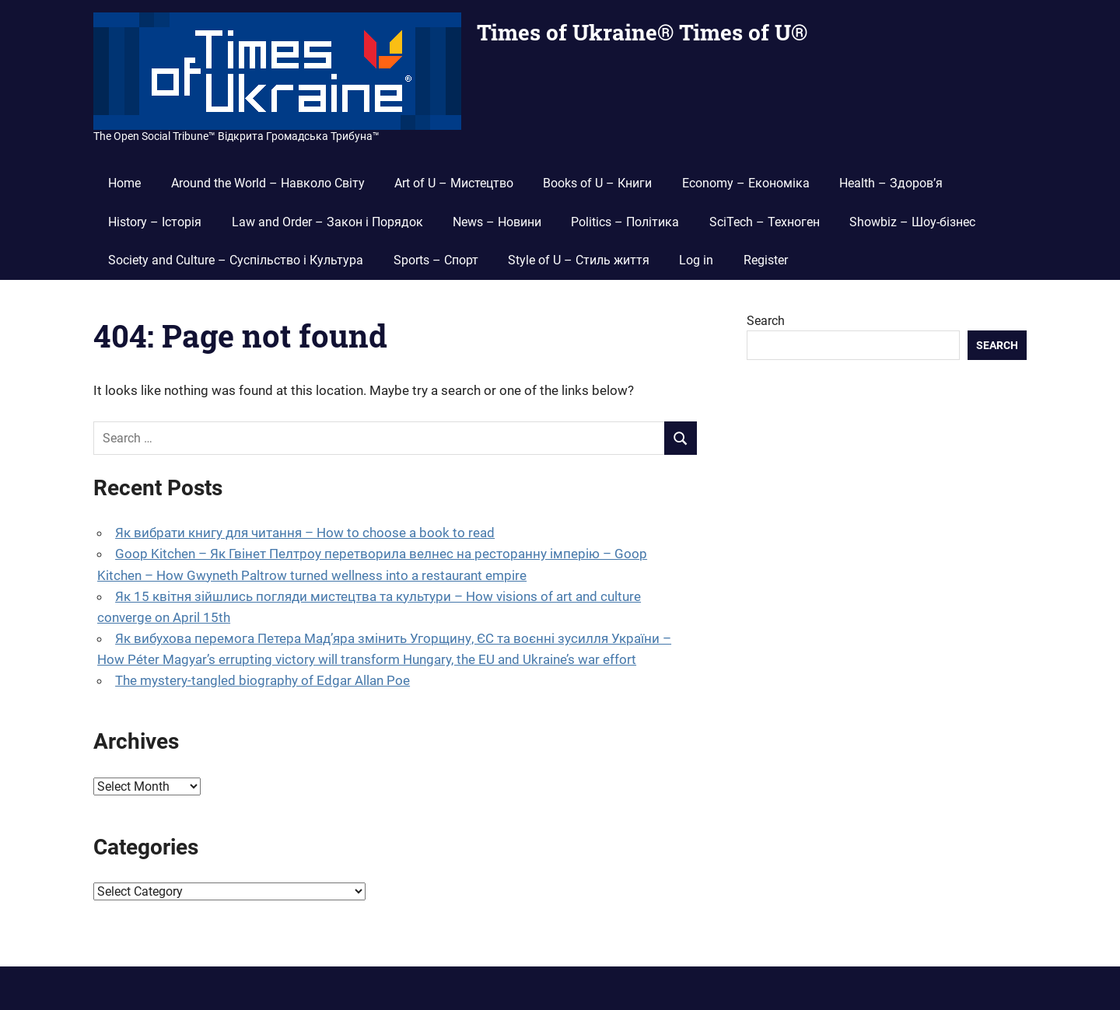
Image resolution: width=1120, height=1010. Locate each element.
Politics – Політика (625, 222)
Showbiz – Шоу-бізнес (912, 222)
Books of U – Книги (597, 183)
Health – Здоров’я (891, 183)
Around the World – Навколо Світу (268, 183)
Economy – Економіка (746, 183)
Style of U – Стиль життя (578, 260)
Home (124, 183)
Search (766, 320)
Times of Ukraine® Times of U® (642, 32)
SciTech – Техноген (764, 222)
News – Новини (497, 222)
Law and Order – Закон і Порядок (327, 222)
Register (766, 260)
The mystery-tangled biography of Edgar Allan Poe (262, 680)
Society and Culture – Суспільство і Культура (235, 260)
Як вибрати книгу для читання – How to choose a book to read (305, 532)
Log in (696, 260)
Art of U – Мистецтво (453, 183)
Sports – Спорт (436, 260)
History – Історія (154, 222)
